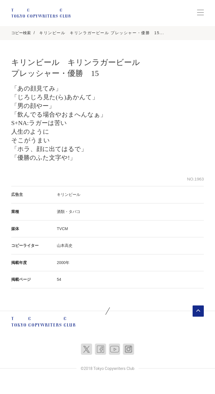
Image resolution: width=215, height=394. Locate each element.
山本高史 (65, 245)
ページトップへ (198, 311)
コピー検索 (21, 33)
